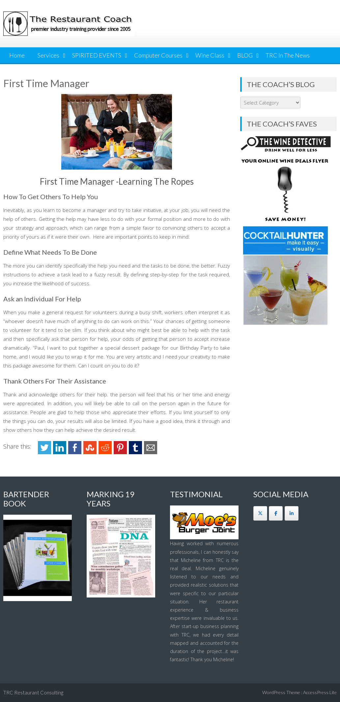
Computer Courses (158, 55)
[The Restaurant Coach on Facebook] (276, 513)
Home (17, 55)
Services (48, 55)
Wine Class (209, 55)
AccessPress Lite (320, 692)
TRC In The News (288, 55)
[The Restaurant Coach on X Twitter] (260, 513)
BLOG (245, 55)
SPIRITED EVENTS (96, 55)
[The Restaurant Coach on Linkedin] (291, 513)
